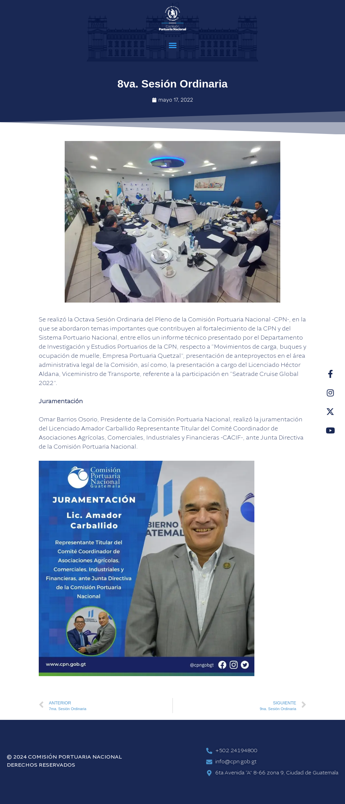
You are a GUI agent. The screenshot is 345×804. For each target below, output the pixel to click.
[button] (172, 45)
